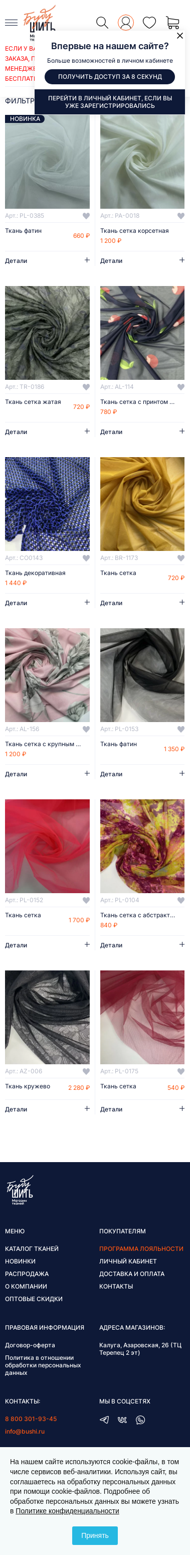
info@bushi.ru (25, 1431)
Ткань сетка (118, 573)
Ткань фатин (23, 230)
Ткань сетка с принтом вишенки (142, 401)
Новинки (20, 1261)
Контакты (116, 1286)
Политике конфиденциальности (67, 1511)
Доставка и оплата (131, 1274)
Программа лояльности (141, 1248)
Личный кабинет (128, 1261)
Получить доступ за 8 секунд (110, 76)
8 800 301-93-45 (31, 1419)
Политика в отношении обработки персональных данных (43, 1365)
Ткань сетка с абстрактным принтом (142, 915)
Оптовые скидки (34, 1299)
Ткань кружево (27, 1086)
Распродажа (27, 1274)
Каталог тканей (32, 1248)
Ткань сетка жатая (33, 401)
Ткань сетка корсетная (134, 230)
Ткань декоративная (35, 573)
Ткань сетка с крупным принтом (47, 744)
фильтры (23, 100)
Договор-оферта (30, 1345)
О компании (26, 1286)
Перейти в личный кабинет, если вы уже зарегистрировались (110, 101)
